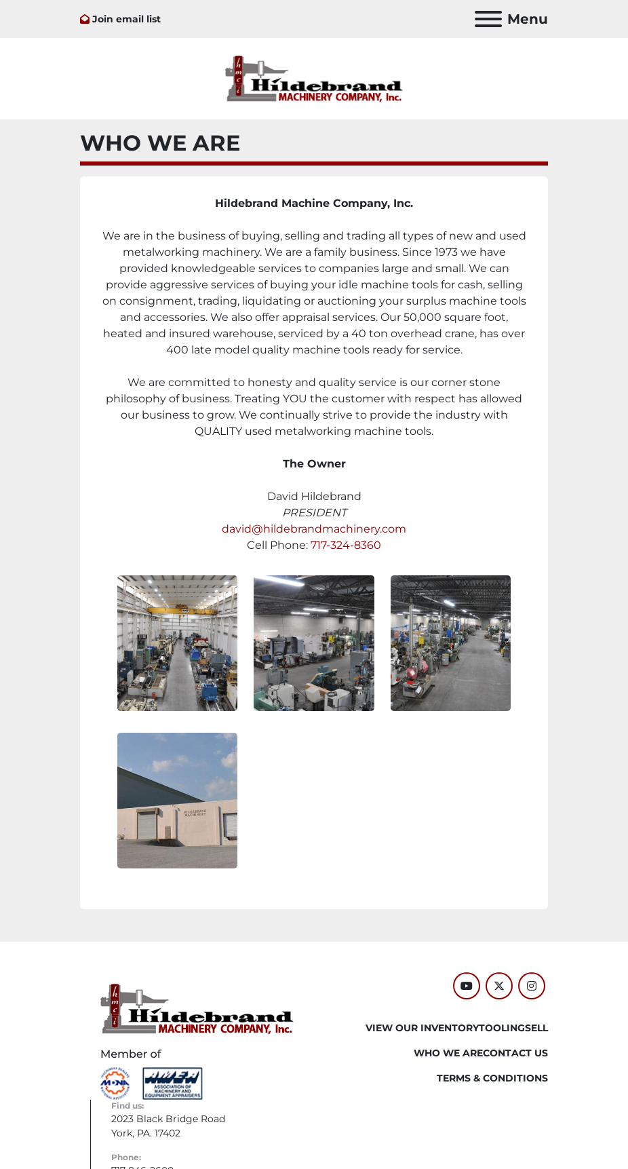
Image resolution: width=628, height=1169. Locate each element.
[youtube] (466, 985)
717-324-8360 (346, 545)
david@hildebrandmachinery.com (314, 528)
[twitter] (499, 985)
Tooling (502, 1028)
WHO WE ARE (448, 1053)
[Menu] (488, 19)
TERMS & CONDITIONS (492, 1078)
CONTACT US (515, 1053)
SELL (536, 1028)
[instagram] (531, 985)
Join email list (126, 19)
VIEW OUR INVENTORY (422, 1028)
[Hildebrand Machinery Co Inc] (197, 1008)
